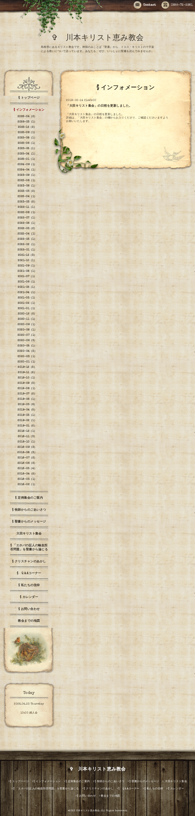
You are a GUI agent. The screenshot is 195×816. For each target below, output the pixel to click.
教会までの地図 (29, 621)
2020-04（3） (27, 351)
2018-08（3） (27, 452)
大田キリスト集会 (29, 533)
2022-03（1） (27, 239)
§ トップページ (29, 98)
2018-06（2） (27, 463)
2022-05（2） (27, 228)
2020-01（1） (27, 362)
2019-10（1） (27, 378)
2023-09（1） (27, 175)
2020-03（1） (27, 356)
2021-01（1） (27, 308)
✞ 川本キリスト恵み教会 (101, 38)
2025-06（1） (27, 143)
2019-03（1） (27, 415)
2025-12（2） (27, 127)
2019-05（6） (27, 404)
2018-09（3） (27, 447)
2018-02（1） (27, 484)
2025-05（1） (27, 148)
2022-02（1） (27, 244)
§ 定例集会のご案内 (29, 498)
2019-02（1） (27, 420)
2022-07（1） (27, 218)
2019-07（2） (27, 394)
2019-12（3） (27, 367)
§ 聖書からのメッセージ (29, 521)
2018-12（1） (27, 431)
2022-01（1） (27, 250)
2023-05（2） (27, 191)
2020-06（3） (27, 340)
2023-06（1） (27, 186)
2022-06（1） (27, 223)
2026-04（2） (27, 116)
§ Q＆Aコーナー (29, 573)
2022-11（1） (27, 207)
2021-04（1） (27, 292)
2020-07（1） (27, 335)
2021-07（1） (27, 276)
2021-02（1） (27, 303)
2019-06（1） (27, 399)
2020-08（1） (27, 330)
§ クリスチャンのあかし (29, 561)
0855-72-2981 (177, 5)
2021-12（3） (27, 255)
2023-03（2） (27, 202)
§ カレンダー (29, 597)
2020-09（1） (27, 324)
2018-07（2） (27, 458)
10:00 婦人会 (29, 713)
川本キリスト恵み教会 (88, 811)
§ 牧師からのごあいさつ (29, 510)
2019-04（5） (27, 410)
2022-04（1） (27, 234)
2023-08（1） (27, 180)
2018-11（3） (27, 436)
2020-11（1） (27, 319)
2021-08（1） (27, 271)
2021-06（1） (27, 282)
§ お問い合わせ (29, 609)
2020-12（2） (27, 314)
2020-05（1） (27, 346)
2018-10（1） (27, 442)
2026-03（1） (27, 122)
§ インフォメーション (29, 110)
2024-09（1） (27, 164)
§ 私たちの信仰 (29, 585)
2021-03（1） (27, 298)
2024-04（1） (27, 170)
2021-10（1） (27, 260)
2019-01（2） (27, 426)
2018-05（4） (27, 468)
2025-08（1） (27, 138)
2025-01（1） (27, 159)
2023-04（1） (27, 196)
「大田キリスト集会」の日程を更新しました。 (99, 106)
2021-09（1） (27, 266)
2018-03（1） (27, 479)
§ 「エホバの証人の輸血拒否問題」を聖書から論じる (29, 547)
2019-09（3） (27, 383)
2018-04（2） (27, 474)
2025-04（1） (27, 154)
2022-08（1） (27, 212)
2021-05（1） (27, 287)
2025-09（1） (27, 132)
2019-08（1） (27, 388)
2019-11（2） (27, 372)
